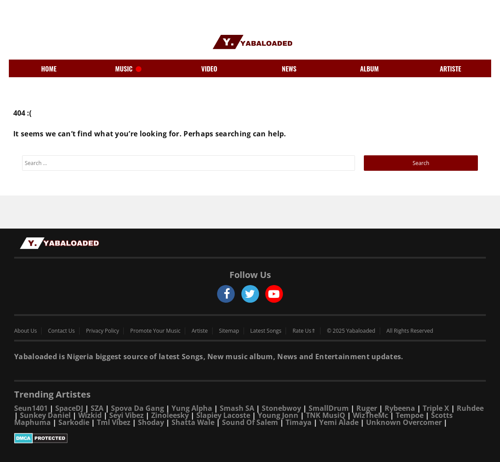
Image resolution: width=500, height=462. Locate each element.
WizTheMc (370, 415)
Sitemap (229, 330)
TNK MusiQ (325, 415)
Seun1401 (31, 408)
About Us (25, 330)
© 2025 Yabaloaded (351, 330)
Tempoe (410, 415)
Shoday (151, 422)
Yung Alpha (192, 408)
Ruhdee (470, 408)
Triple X (436, 408)
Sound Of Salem (250, 422)
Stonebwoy (281, 408)
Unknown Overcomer (404, 422)
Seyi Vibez (126, 415)
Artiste (199, 330)
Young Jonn (278, 415)
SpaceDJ (69, 408)
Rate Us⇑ (304, 330)
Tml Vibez (113, 422)
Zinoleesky (170, 415)
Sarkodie (73, 422)
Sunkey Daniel (45, 415)
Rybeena (400, 408)
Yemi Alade (339, 422)
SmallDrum (329, 408)
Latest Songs (265, 330)
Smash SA (237, 408)
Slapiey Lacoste (223, 415)
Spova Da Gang (137, 408)
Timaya (299, 422)
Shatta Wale (193, 422)
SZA (97, 408)
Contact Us (61, 330)
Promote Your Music (155, 330)
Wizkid (90, 415)
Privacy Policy (102, 330)
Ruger (366, 408)
